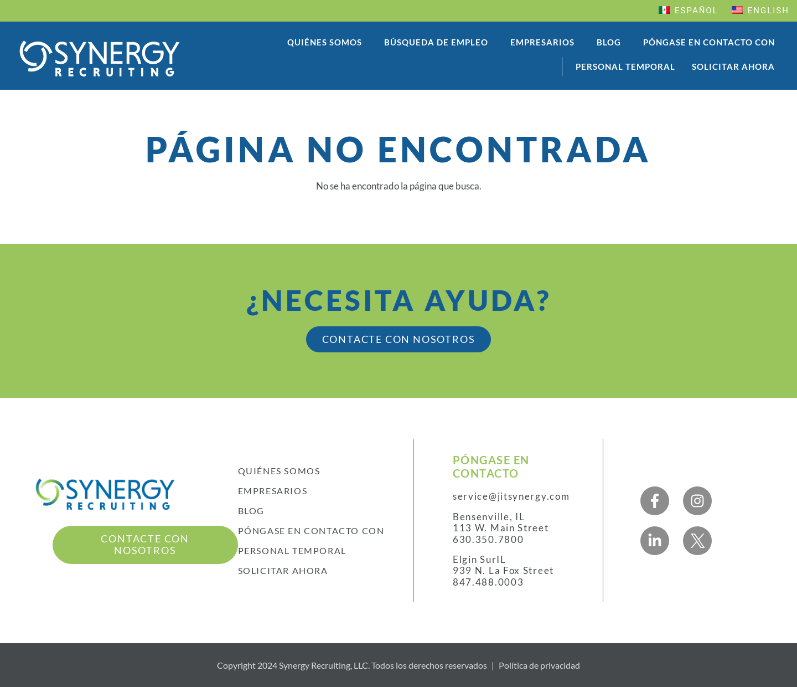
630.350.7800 (488, 539)
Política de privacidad (539, 665)
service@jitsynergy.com (511, 496)
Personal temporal (625, 66)
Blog (609, 42)
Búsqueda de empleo (436, 42)
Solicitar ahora (733, 66)
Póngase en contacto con (709, 42)
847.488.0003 (488, 582)
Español (688, 11)
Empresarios (542, 42)
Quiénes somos (324, 42)
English (760, 11)
